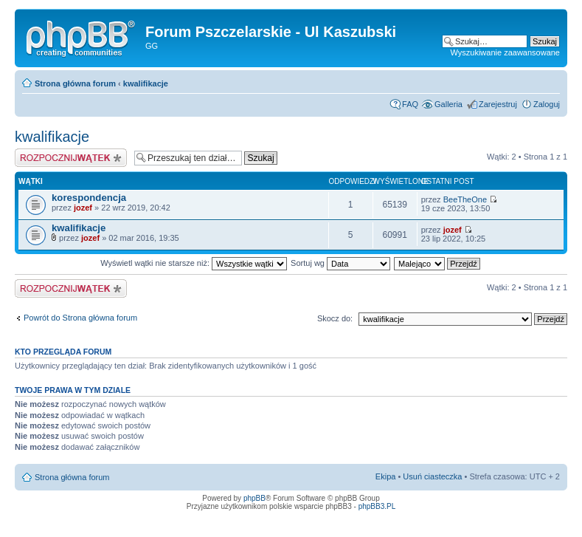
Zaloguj (546, 104)
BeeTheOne (465, 199)
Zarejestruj (498, 104)
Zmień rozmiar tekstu (549, 80)
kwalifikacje (145, 83)
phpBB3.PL (377, 506)
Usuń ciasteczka (432, 476)
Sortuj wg (340, 263)
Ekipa (385, 476)
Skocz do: (335, 318)
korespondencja (89, 197)
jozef (83, 207)
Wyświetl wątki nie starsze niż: (193, 263)
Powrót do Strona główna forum (80, 317)
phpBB (254, 498)
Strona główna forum (75, 83)
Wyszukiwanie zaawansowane (505, 52)
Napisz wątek (71, 157)
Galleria (448, 104)
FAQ (410, 104)
